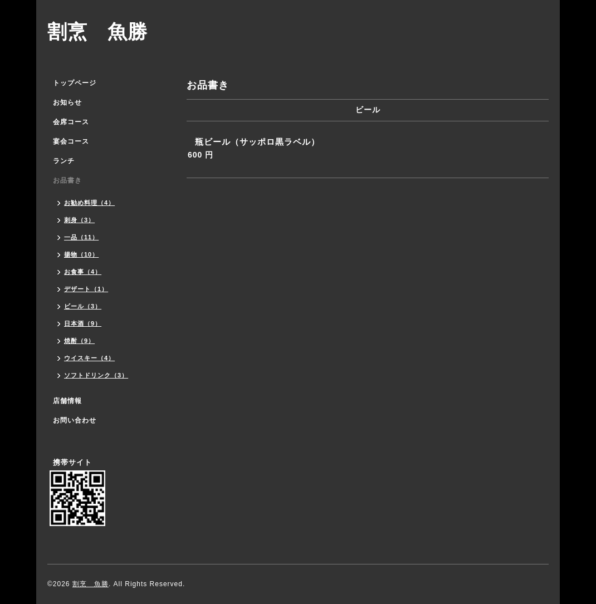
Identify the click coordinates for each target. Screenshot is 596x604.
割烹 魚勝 (97, 31)
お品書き (67, 180)
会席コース (71, 122)
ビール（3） (82, 306)
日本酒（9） (82, 323)
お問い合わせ (74, 420)
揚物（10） (81, 254)
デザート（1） (86, 289)
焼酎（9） (79, 340)
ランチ (64, 161)
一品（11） (81, 237)
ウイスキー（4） (89, 358)
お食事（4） (82, 271)
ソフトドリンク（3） (96, 375)
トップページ (74, 83)
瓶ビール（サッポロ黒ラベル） (257, 141)
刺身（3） (79, 220)
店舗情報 (67, 401)
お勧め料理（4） (89, 202)
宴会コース (71, 141)
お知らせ (67, 102)
